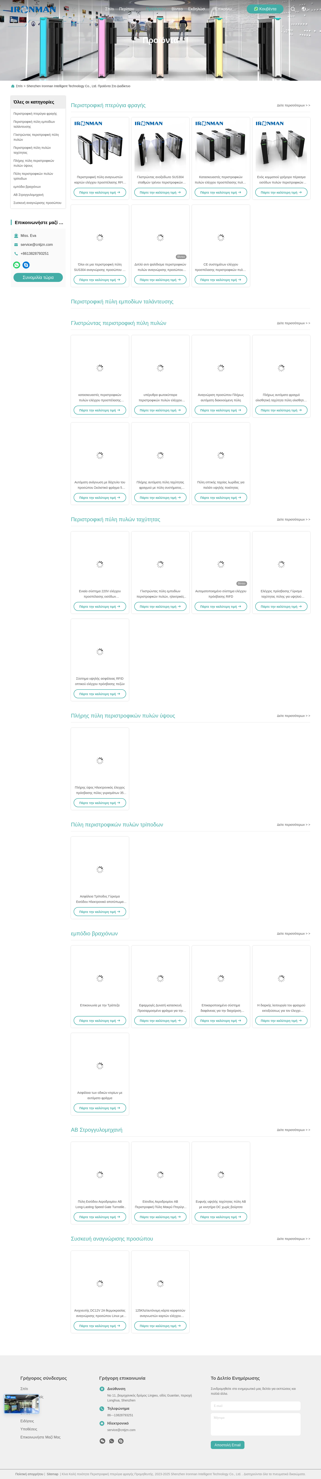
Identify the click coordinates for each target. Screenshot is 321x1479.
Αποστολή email (228, 1445)
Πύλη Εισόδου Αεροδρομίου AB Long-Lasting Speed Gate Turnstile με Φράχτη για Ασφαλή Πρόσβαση (100, 1207)
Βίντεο (177, 9)
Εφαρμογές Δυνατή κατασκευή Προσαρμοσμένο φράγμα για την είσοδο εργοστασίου (160, 1010)
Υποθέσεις (28, 1429)
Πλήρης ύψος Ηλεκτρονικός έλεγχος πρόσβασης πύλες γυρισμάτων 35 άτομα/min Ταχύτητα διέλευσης (100, 793)
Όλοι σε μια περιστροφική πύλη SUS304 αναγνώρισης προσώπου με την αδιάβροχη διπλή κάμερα (100, 270)
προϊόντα (156, 9)
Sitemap (52, 1474)
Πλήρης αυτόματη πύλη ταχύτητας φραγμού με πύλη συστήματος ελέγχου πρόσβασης (160, 487)
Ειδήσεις (27, 1421)
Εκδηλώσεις (199, 9)
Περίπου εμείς (130, 9)
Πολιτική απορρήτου (29, 1474)
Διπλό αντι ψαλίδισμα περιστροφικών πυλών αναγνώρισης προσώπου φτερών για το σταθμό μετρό (160, 270)
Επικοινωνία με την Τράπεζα (100, 1005)
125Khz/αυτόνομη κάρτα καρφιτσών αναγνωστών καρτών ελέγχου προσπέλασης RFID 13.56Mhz (160, 1316)
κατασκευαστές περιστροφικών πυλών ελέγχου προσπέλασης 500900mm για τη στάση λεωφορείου (99, 400)
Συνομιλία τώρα (38, 277)
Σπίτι (109, 9)
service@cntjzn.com (37, 244)
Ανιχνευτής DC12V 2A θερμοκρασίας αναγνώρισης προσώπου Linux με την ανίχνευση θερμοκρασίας (99, 1316)
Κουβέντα (265, 8)
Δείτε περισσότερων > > (293, 105)
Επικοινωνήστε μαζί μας (226, 9)
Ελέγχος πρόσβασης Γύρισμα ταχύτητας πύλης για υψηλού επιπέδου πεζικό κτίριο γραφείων (281, 596)
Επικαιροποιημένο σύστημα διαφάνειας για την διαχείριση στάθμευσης (220, 1010)
